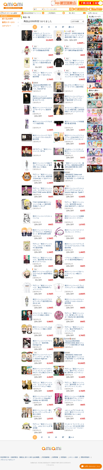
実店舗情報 (45, 457)
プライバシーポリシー (7, 460)
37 (63, 27)
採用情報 (55, 457)
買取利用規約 (85, 457)
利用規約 (64, 457)
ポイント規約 (73, 457)
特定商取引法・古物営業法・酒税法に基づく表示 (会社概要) (20, 457)
